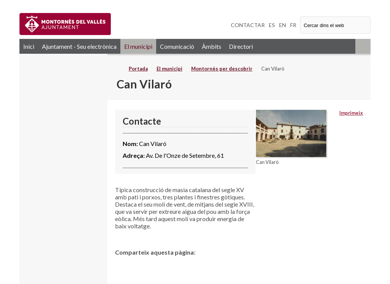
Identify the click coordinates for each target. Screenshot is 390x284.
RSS (363, 46)
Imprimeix (351, 113)
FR (293, 25)
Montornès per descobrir (222, 69)
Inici (28, 46)
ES (272, 25)
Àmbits (211, 46)
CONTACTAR (248, 25)
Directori (241, 46)
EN (282, 25)
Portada (138, 69)
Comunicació (177, 46)
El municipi (138, 46)
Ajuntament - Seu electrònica (79, 46)
